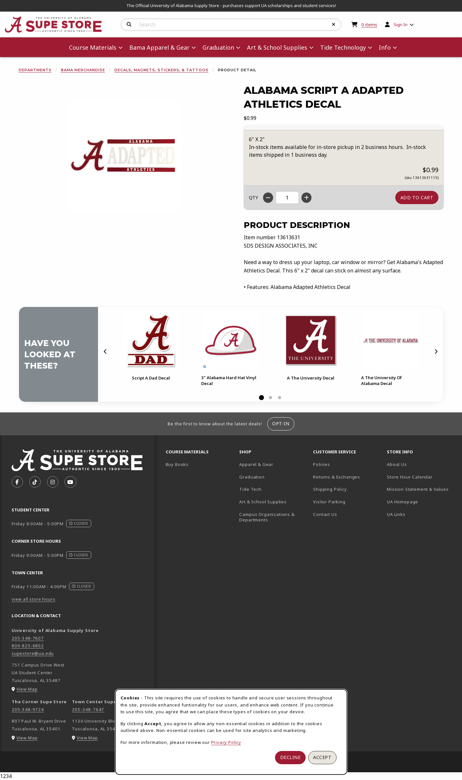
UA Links (396, 514)
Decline (290, 757)
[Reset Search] (334, 24)
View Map (27, 689)
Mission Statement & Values (417, 489)
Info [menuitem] (385, 47)
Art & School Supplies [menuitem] (277, 47)
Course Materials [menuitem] (92, 47)
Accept (322, 757)
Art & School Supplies (262, 502)
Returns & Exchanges (336, 477)
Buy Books (177, 464)
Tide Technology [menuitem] (343, 47)
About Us (397, 464)
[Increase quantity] (306, 198)
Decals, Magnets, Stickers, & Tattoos (161, 70)
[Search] (129, 24)
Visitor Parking (329, 502)
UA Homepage (421, 502)
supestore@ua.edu (33, 653)
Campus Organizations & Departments (273, 517)
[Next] (435, 351)
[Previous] (105, 351)
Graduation (251, 477)
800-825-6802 (28, 645)
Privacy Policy (226, 742)
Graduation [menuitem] (218, 47)
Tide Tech (250, 489)
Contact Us (325, 514)
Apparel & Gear (256, 464)
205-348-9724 (28, 709)
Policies (321, 464)
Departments (35, 70)
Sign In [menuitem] (401, 24)
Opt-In (280, 423)
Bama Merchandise (83, 70)
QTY (253, 197)
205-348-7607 (28, 638)
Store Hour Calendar (421, 477)
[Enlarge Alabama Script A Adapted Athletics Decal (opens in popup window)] (123, 155)
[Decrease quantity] (268, 198)
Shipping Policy (330, 489)
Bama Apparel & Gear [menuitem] (159, 47)
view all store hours (33, 599)
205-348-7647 (88, 709)
